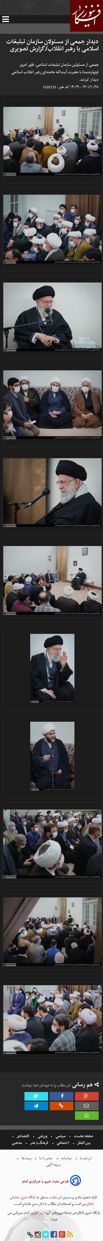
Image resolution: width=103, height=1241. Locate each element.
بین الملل (83, 1143)
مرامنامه (66, 1158)
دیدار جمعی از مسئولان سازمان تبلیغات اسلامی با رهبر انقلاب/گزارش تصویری (52, 45)
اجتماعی (63, 1143)
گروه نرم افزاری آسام (37, 1213)
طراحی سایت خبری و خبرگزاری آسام (45, 1181)
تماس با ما (46, 1158)
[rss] (70, 1235)
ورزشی (42, 1136)
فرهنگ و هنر (39, 1143)
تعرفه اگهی (54, 1165)
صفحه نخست (83, 1136)
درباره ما (85, 1158)
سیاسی (60, 1136)
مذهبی (17, 1143)
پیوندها (26, 1158)
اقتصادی (23, 1136)
